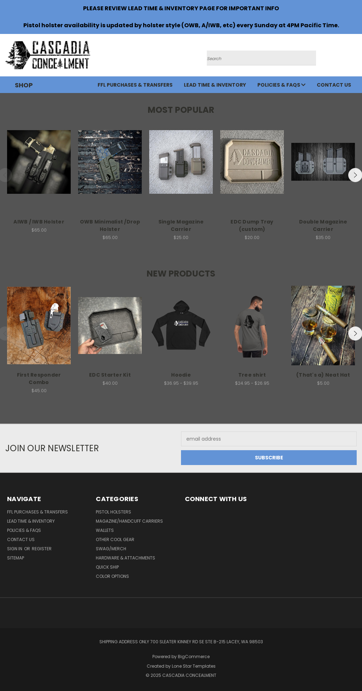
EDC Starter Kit (110, 374)
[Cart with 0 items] (354, 56)
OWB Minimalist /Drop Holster (110, 225)
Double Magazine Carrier (323, 225)
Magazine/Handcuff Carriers (129, 521)
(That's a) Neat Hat (323, 374)
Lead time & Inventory (215, 84)
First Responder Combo (39, 378)
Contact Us (334, 84)
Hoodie (181, 374)
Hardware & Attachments (125, 558)
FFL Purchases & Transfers (135, 84)
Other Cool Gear (115, 539)
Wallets (105, 530)
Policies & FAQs (281, 84)
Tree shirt (252, 374)
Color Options (112, 576)
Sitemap (15, 558)
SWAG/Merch (111, 549)
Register (42, 549)
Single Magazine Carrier (181, 225)
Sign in (15, 549)
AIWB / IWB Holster (38, 221)
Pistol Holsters (113, 512)
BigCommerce (194, 657)
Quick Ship (107, 567)
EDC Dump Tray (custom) (251, 225)
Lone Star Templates (194, 666)
